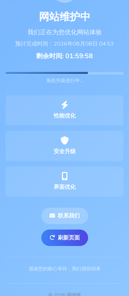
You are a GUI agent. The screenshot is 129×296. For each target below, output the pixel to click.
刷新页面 (65, 238)
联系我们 (65, 216)
